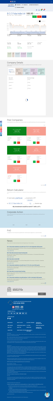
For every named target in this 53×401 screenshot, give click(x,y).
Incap (36, 148)
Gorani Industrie (17, 167)
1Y (44, 21)
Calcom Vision (16, 148)
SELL (18, 142)
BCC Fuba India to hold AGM (13, 259)
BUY (15, 142)
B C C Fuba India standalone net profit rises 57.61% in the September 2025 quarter (24, 246)
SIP (44, 16)
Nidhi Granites (36, 129)
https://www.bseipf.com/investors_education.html (12, 380)
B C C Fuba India (17, 129)
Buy (34, 16)
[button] (38, 13)
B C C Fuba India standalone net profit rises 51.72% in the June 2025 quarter (23, 265)
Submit (42, 293)
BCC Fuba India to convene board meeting (16, 271)
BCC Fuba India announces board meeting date (17, 252)
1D (39, 21)
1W (41, 21)
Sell (39, 16)
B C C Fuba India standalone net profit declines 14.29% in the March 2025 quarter (24, 277)
